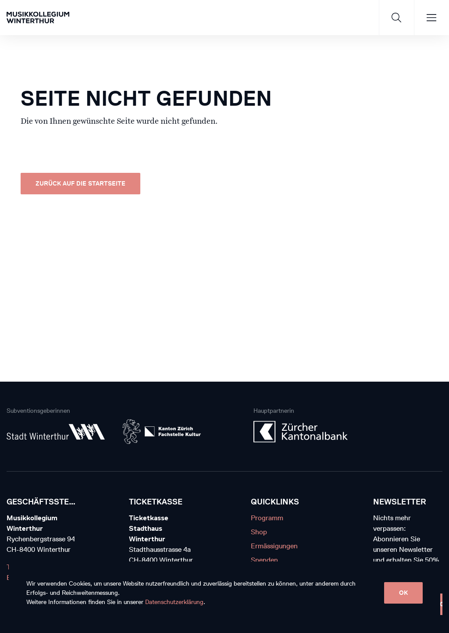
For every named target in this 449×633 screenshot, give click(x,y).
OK (403, 593)
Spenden (264, 560)
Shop (259, 532)
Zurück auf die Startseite (80, 183)
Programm (267, 518)
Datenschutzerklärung (174, 602)
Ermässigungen (274, 546)
